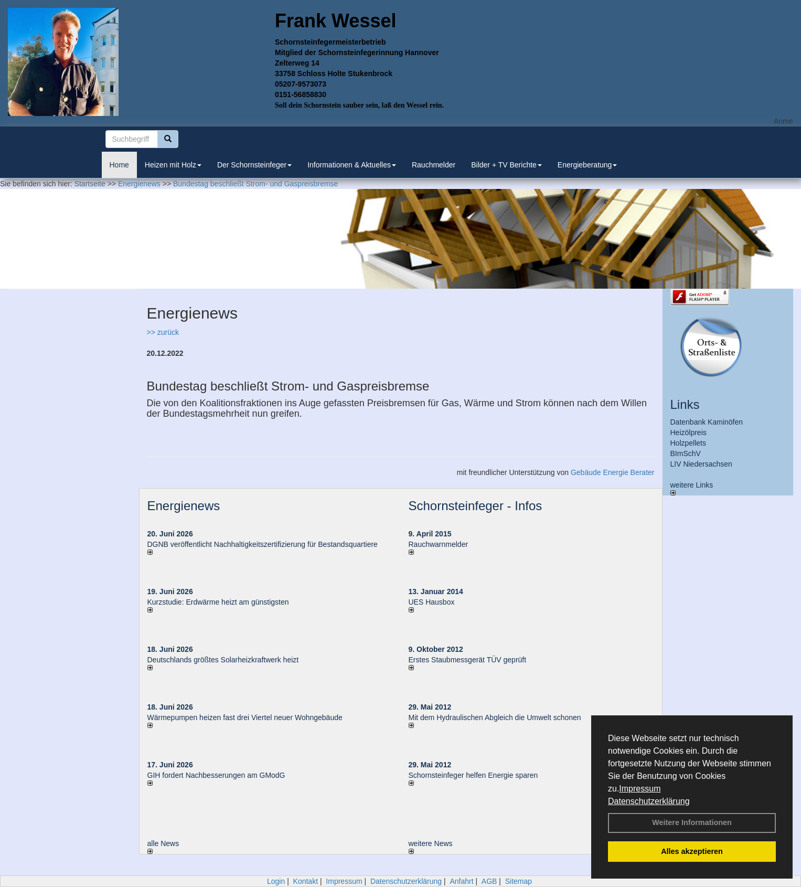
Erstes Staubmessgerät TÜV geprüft (468, 660)
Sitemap (518, 881)
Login (276, 881)
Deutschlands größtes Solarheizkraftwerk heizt (223, 660)
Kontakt (305, 881)
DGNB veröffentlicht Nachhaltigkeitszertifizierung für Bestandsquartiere (262, 544)
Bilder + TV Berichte (506, 165)
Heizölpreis (688, 432)
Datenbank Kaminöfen (706, 422)
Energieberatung (587, 165)
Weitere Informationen (692, 822)
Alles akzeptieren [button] (692, 851)
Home (119, 165)
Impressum (639, 788)
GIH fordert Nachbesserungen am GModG (216, 775)
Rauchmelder (433, 165)
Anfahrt (461, 881)
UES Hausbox (432, 602)
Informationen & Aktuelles (351, 165)
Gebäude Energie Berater (613, 472)
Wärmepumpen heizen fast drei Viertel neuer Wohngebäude (245, 717)
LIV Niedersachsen (701, 464)
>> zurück (163, 332)
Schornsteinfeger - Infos (475, 506)
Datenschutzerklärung (649, 801)
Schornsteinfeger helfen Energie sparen (473, 775)
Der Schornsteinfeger (254, 165)
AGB (489, 881)
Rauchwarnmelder (438, 544)
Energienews (183, 506)
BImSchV (685, 453)
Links (685, 404)
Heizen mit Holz (173, 165)
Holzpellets (688, 443)
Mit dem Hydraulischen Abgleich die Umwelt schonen (495, 717)
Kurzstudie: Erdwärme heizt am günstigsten (218, 602)
